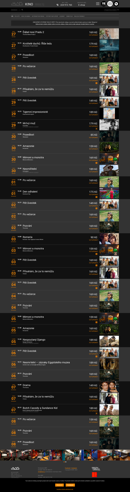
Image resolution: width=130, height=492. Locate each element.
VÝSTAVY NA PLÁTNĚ (52, 16)
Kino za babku (25, 16)
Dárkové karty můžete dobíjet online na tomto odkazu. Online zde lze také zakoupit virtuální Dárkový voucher (65, 24)
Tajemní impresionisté (35, 112)
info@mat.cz (41, 471)
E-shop (81, 5)
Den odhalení (30, 191)
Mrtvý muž (29, 123)
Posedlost (28, 55)
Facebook (67, 468)
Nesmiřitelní (30, 169)
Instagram (74, 468)
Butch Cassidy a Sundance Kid (40, 408)
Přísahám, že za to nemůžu (38, 89)
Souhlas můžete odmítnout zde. (65, 489)
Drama (26, 385)
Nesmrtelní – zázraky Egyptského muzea (46, 362)
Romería (27, 237)
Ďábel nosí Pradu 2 (33, 32)
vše (12, 16)
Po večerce (29, 66)
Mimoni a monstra (33, 157)
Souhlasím (70, 485)
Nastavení (59, 485)
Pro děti (17, 16)
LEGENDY (62, 16)
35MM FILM (69, 16)
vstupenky (93, 35)
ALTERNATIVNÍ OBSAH (38, 16)
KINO (29, 4)
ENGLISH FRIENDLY (79, 16)
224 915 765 (66, 5)
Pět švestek (29, 77)
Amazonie (28, 146)
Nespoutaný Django (34, 339)
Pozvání (27, 225)
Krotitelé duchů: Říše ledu (37, 43)
